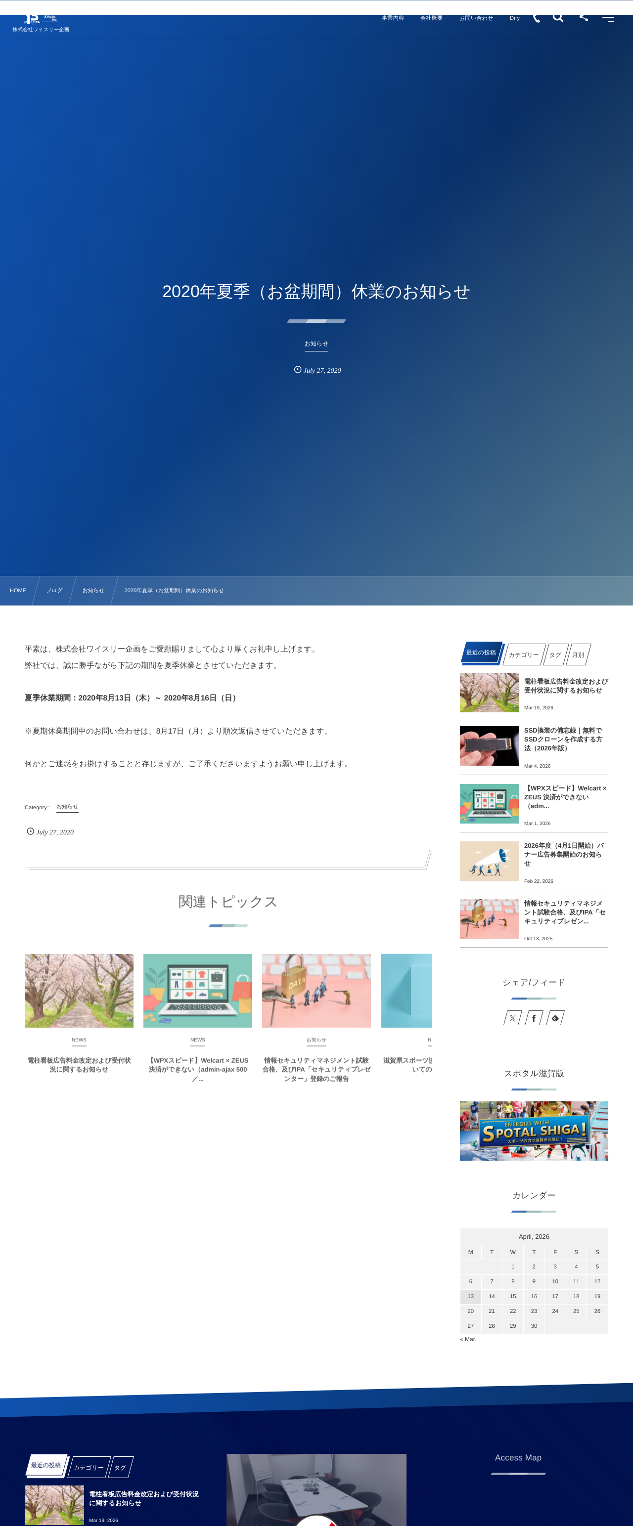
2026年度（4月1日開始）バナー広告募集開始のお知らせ (564, 854)
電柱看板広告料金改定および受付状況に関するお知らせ (79, 1073)
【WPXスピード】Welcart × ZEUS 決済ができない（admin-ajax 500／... (198, 1077)
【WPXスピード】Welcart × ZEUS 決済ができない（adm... (565, 797)
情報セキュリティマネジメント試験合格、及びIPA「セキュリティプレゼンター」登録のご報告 (317, 1077)
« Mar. (468, 1339)
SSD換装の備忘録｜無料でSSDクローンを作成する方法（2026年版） (563, 739)
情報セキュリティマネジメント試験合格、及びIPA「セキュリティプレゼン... (565, 912)
